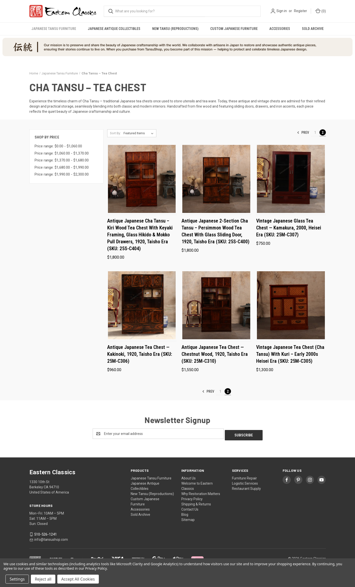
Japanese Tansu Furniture (53, 29)
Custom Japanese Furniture (234, 29)
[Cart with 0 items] (320, 11)
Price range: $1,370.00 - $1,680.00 (62, 160)
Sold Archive (313, 29)
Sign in (281, 11)
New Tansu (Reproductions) (175, 29)
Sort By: (115, 133)
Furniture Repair (244, 477)
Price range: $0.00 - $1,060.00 (58, 146)
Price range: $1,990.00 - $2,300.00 (62, 174)
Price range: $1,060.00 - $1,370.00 (62, 153)
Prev (303, 132)
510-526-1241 (45, 533)
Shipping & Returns (196, 503)
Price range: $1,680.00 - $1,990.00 (62, 167)
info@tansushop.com (51, 538)
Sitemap (188, 518)
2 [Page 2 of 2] (323, 133)
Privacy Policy (192, 497)
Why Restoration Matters (200, 492)
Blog (184, 513)
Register (300, 11)
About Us (188, 477)
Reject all (43, 579)
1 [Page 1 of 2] (315, 133)
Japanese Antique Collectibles (114, 29)
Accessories (279, 29)
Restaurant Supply (246, 487)
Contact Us (189, 508)
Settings (17, 579)
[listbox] (139, 133)
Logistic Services (245, 482)
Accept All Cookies (78, 579)
